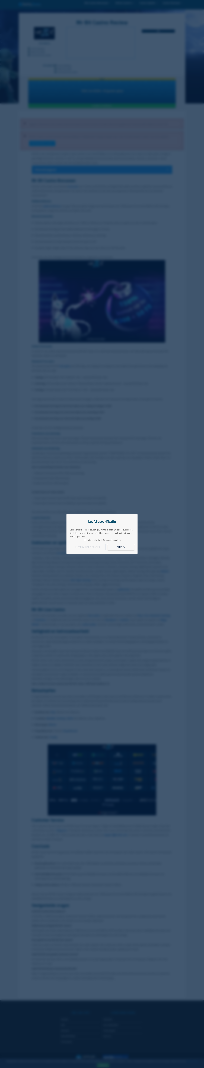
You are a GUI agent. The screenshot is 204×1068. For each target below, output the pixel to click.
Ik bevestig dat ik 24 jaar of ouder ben (104, 540)
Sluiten (121, 547)
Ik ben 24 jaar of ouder (87, 547)
